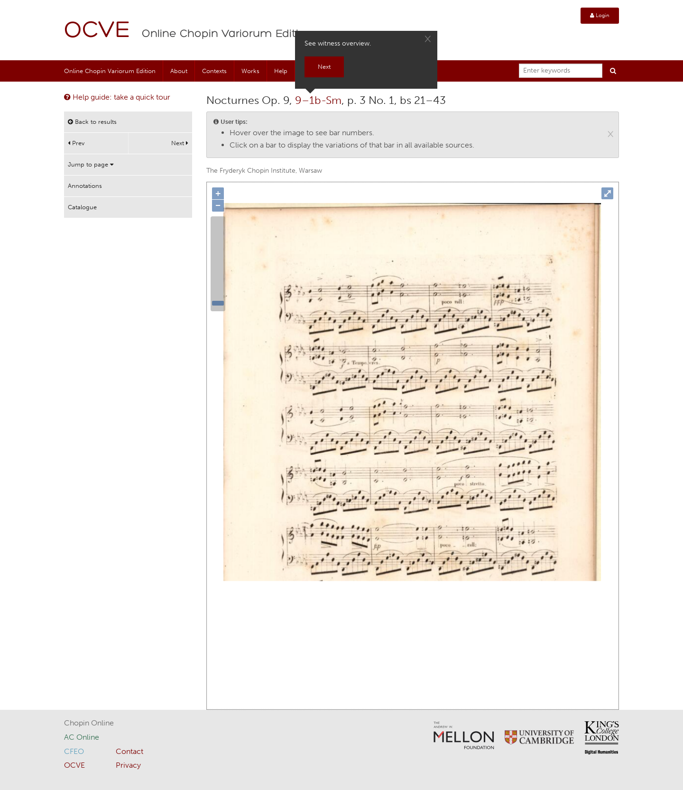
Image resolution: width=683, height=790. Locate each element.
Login (599, 15)
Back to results (92, 121)
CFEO (74, 751)
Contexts (214, 70)
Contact (129, 751)
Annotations (85, 185)
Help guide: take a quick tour (117, 97)
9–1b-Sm (318, 100)
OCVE (97, 31)
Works (250, 70)
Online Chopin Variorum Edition (227, 34)
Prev (76, 143)
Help (280, 70)
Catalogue (82, 207)
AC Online (81, 737)
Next (179, 143)
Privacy (128, 765)
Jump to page (90, 164)
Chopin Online (89, 722)
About (178, 70)
